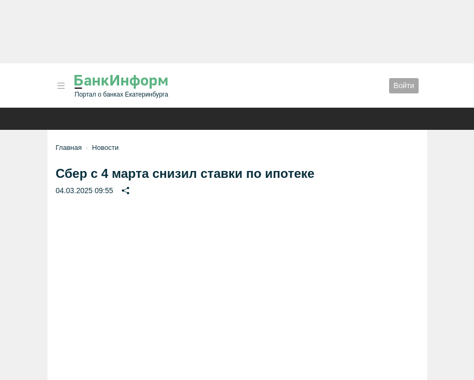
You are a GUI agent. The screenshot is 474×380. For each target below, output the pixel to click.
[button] (61, 85)
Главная (69, 147)
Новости (105, 147)
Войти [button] (403, 85)
